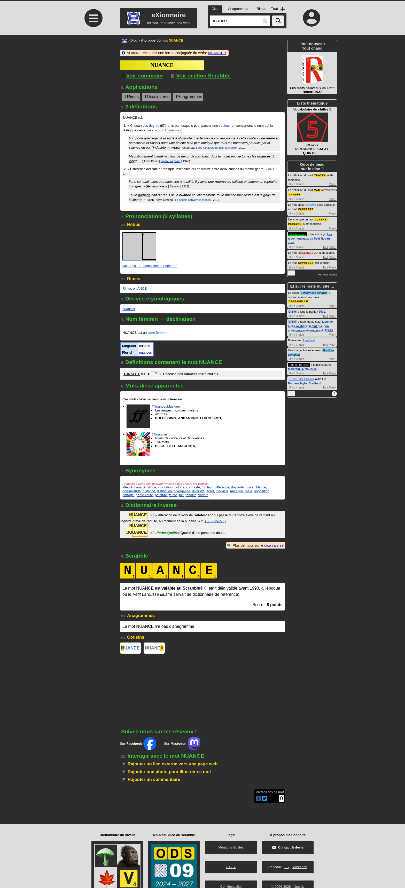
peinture (161, 495)
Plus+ (332, 183)
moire (226, 156)
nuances (145, 352)
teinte (173, 495)
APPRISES (306, 261)
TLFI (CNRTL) (215, 521)
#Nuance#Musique (166, 406)
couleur (224, 126)
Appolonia (309, 338)
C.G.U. (231, 867)
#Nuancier (159, 434)
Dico (133, 40)
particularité (144, 495)
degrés (154, 126)
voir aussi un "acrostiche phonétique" (149, 266)
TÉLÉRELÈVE (308, 251)
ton (181, 495)
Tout (325, 245)
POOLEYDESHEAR (301, 376)
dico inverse (274, 545)
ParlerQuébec (167, 533)
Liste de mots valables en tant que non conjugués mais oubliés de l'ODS (310, 324)
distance (149, 491)
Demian (175, 186)
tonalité (190, 495)
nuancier (128, 309)
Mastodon (299, 867)
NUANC (154, 648)
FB (286, 867)
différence (221, 487)
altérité (127, 487)
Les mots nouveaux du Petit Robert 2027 (310, 237)
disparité (237, 487)
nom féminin (158, 333)
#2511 (321, 309)
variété (203, 495)
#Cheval (310, 203)
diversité (198, 491)
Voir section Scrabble (201, 75)
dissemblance (256, 487)
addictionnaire (297, 232)
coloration (165, 487)
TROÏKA (320, 175)
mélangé (236, 491)
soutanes (202, 156)
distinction (164, 491)
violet (133, 161)
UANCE (130, 648)
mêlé (248, 491)
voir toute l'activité (327, 273)
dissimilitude (131, 491)
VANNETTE (306, 208)
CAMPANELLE (298, 299)
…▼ (154, 373)
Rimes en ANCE (134, 288)
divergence (182, 491)
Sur (138, 744)
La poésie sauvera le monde (193, 199)
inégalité (222, 491)
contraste (193, 487)
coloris (179, 487)
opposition (261, 491)
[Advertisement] (93, 78)
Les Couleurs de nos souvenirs (217, 147)
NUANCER (217, 53)
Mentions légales (231, 847)
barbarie (144, 195)
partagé (128, 495)
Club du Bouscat (299, 362)
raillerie (237, 182)
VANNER (294, 194)
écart (210, 491)
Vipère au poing (171, 161)
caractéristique (145, 487)
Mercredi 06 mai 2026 (302, 366)
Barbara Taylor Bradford (304, 381)
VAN (317, 190)
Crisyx (293, 309)
